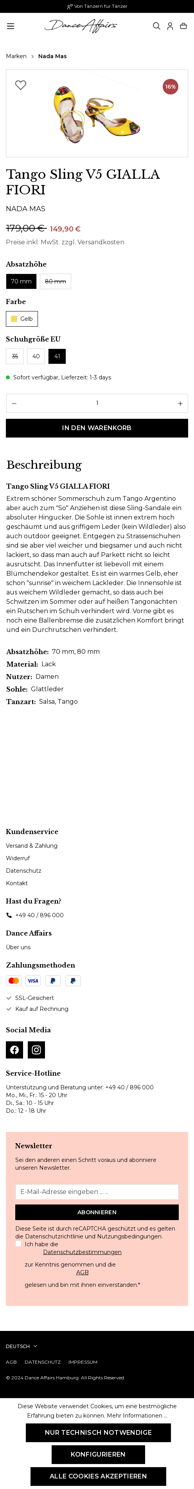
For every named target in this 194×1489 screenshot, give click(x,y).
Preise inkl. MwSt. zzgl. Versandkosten (65, 242)
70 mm (21, 281)
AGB (82, 1272)
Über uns (18, 947)
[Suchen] (157, 26)
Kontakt (17, 883)
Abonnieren (97, 1212)
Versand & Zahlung (31, 845)
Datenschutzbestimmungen (82, 1252)
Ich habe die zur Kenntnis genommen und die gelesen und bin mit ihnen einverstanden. (82, 1264)
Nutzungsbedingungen (129, 1236)
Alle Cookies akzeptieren (98, 1476)
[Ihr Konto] (170, 26)
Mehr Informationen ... (137, 1415)
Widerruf (18, 858)
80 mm (55, 281)
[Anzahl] (97, 403)
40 (36, 356)
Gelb (22, 318)
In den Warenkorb (96, 428)
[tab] (44, 465)
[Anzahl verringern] (14, 403)
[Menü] (10, 26)
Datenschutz (23, 870)
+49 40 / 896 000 (39, 915)
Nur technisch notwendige (98, 1432)
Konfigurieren (98, 1454)
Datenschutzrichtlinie (54, 1236)
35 (15, 356)
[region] (97, 113)
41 (57, 356)
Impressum (82, 1362)
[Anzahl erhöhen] (180, 403)
